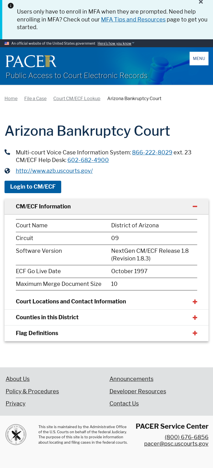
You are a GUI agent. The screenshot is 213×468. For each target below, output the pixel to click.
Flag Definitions (37, 333)
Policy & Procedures (32, 391)
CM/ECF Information (43, 206)
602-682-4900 (88, 160)
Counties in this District (47, 317)
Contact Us (124, 403)
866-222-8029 (152, 152)
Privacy (15, 403)
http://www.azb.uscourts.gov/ (54, 170)
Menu (199, 58)
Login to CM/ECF (33, 186)
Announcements (131, 379)
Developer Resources (137, 391)
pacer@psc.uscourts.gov (176, 443)
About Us (18, 379)
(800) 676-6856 (186, 437)
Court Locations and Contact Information (71, 301)
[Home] (31, 61)
